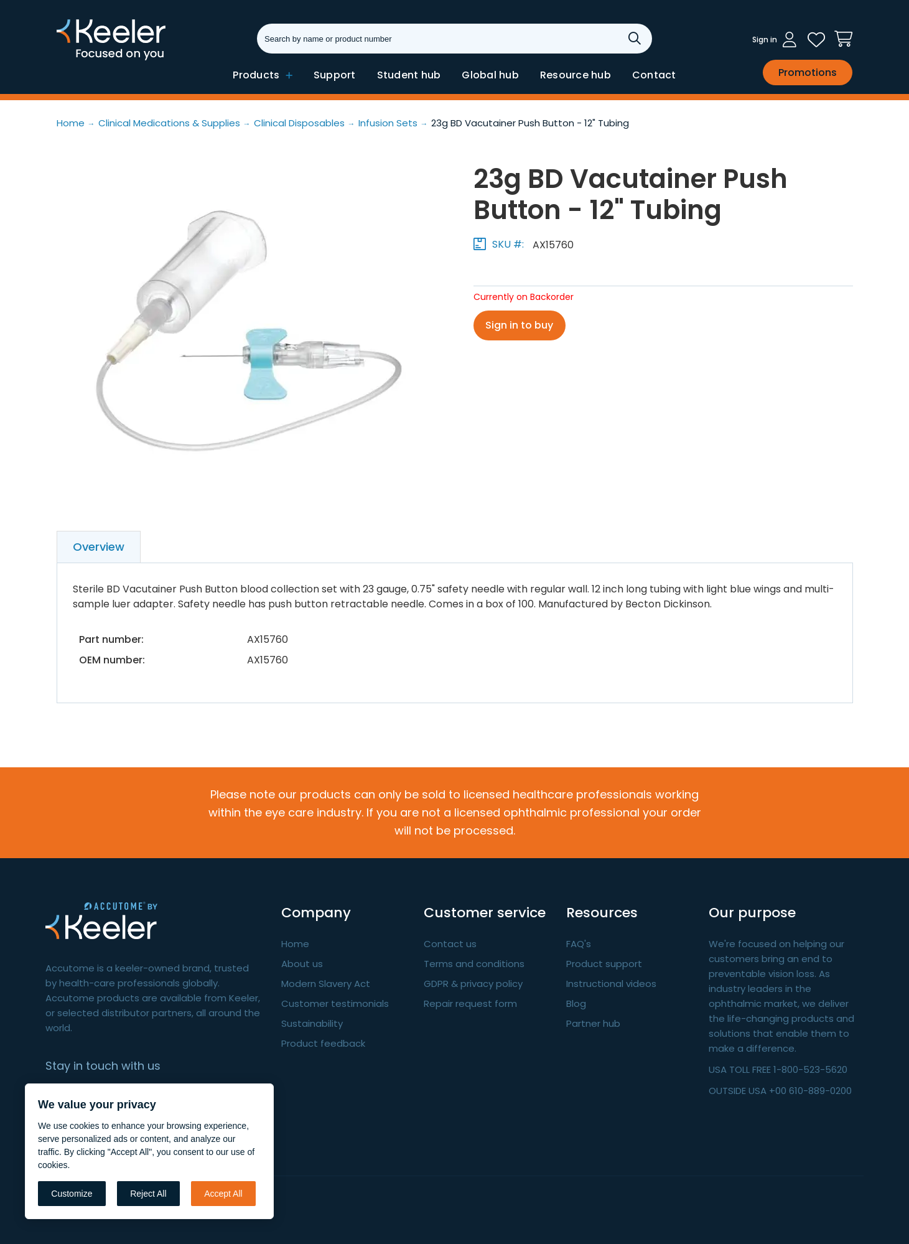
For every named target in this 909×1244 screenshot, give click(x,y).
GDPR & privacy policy (473, 983)
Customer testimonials (335, 1003)
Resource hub (575, 75)
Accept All (223, 1194)
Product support (604, 963)
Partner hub (593, 1023)
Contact (654, 75)
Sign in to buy (520, 325)
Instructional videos (611, 983)
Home (295, 943)
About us (302, 963)
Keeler (72, 59)
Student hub (409, 75)
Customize (71, 1194)
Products (262, 75)
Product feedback (323, 1043)
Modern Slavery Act (325, 983)
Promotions (807, 72)
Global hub (490, 75)
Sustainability (312, 1023)
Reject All (148, 1194)
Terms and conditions (474, 963)
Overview (98, 546)
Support (335, 75)
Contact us (450, 943)
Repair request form (470, 1003)
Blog (576, 1003)
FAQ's (578, 943)
